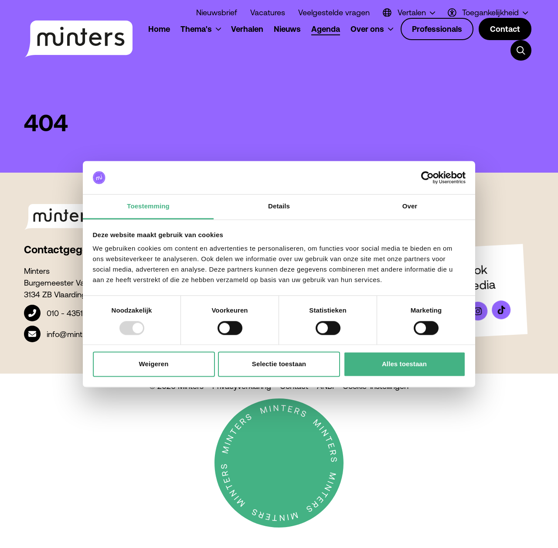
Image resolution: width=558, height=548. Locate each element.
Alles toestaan (404, 364)
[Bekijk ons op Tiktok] (501, 310)
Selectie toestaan (279, 364)
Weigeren (153, 364)
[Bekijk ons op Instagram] (478, 311)
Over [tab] (410, 206)
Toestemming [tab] (148, 206)
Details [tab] (279, 206)
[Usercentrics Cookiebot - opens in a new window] (427, 177)
